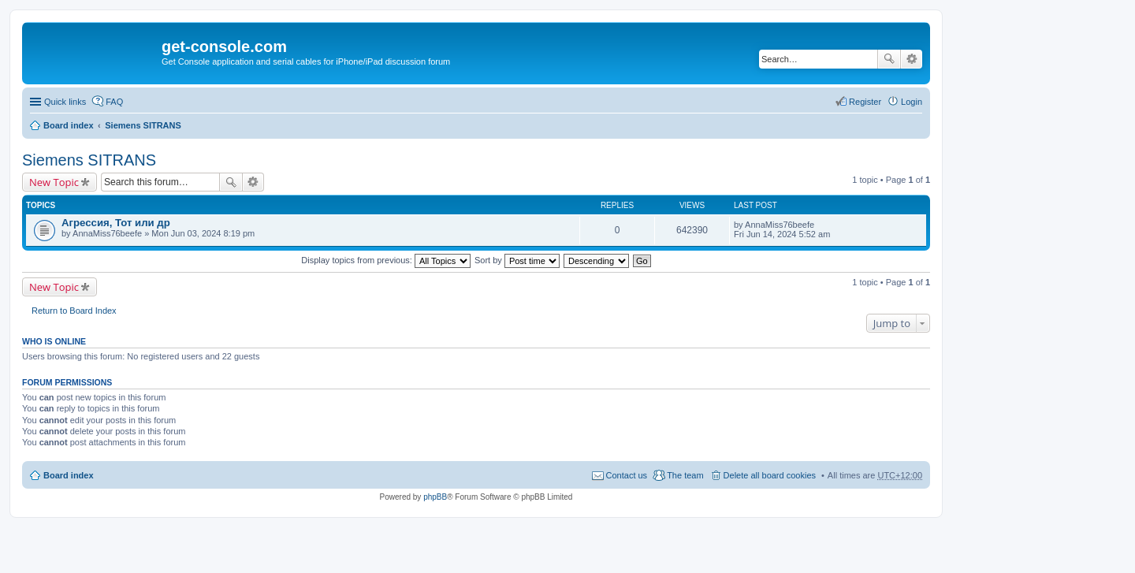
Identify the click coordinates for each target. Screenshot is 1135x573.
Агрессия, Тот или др (115, 223)
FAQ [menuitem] (114, 101)
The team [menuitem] (685, 475)
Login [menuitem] (911, 101)
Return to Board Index (74, 310)
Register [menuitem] (865, 101)
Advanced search (911, 59)
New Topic (54, 182)
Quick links (65, 101)
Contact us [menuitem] (627, 475)
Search (889, 59)
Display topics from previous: (386, 260)
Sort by (517, 260)
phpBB (435, 497)
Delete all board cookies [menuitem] (770, 475)
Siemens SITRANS (143, 125)
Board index (68, 125)
